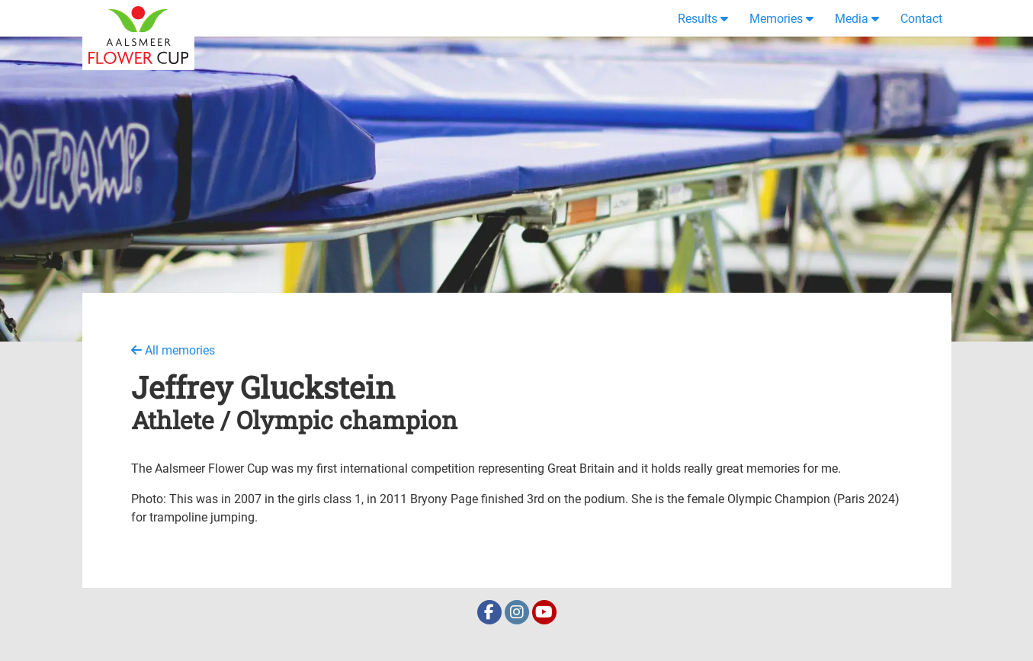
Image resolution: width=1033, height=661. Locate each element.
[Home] (138, 18)
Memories (776, 18)
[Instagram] (518, 613)
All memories (173, 350)
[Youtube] (544, 613)
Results (697, 18)
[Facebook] (491, 613)
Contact (921, 18)
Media (851, 18)
